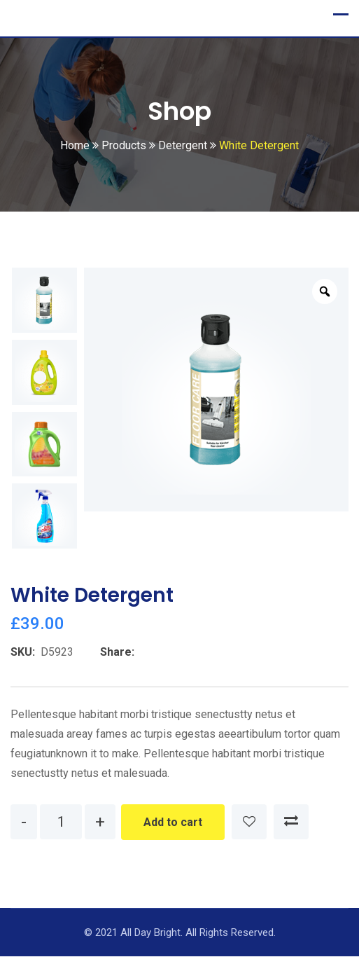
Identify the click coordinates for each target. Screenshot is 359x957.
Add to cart (172, 822)
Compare (291, 822)
